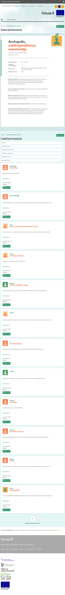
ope (11, 225)
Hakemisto (23, 6)
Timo (12, 254)
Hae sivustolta (2, 20)
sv (62, 6)
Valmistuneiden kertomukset (13, 26)
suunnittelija (14, 196)
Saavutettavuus (15, 6)
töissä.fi (48, 13)
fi (59, 6)
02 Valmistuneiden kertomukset (10, 1)
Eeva (11, 489)
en (56, 6)
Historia (23, 65)
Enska (12, 401)
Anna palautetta (31, 6)
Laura (12, 371)
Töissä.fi (3, 26)
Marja (12, 283)
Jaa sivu (61, 26)
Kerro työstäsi (40, 6)
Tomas (12, 430)
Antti (12, 313)
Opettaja (13, 166)
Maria (12, 459)
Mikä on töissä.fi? (6, 6)
